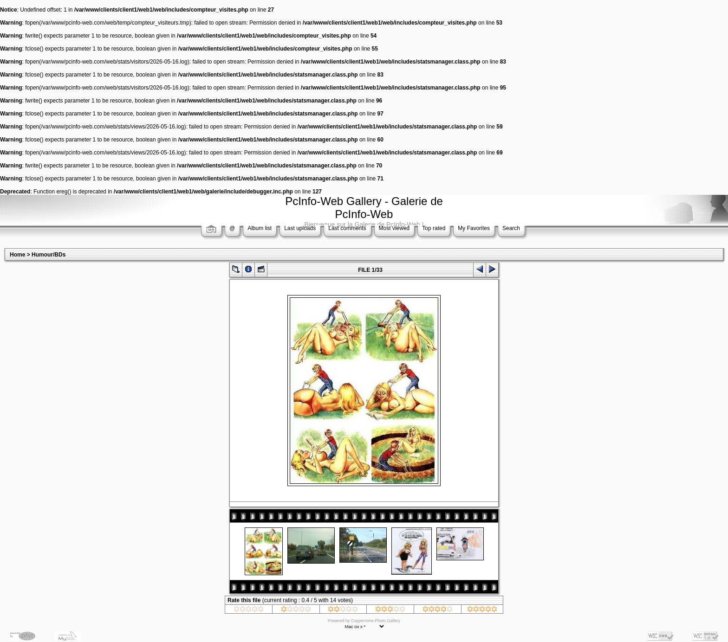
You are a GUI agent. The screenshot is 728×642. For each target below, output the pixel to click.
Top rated (433, 228)
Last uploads (300, 228)
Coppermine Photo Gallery (375, 620)
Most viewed (394, 228)
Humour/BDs (48, 254)
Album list (259, 228)
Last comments (347, 228)
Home (17, 254)
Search (511, 228)
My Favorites (474, 228)
